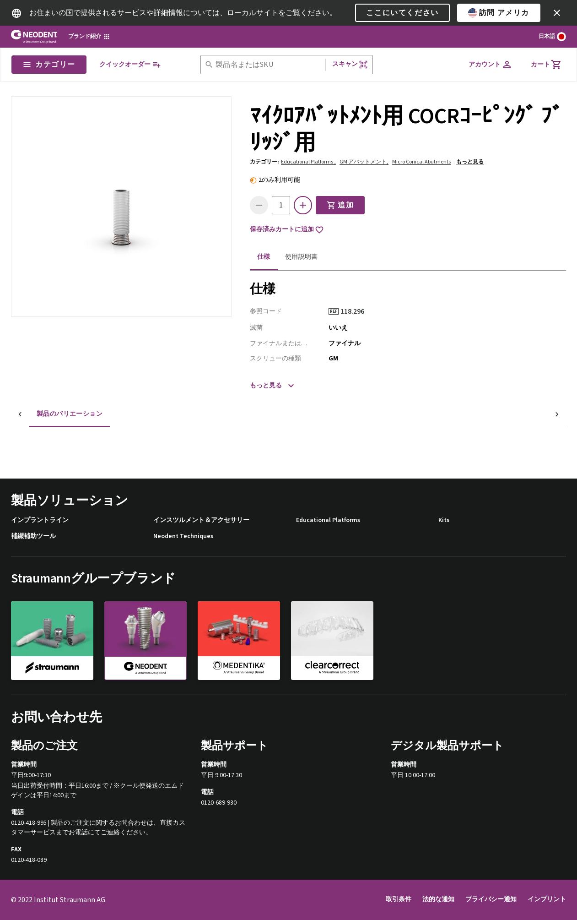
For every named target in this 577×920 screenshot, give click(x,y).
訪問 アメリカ (498, 13)
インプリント (547, 899)
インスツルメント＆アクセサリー (201, 520)
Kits (443, 520)
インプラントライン (40, 520)
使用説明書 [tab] (301, 256)
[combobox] (268, 65)
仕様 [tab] (263, 256)
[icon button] (557, 13)
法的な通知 (438, 899)
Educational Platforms (328, 520)
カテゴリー (48, 65)
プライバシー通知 (491, 899)
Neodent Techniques (183, 536)
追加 (340, 205)
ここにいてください (402, 13)
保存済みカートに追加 (287, 229)
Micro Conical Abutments (421, 162)
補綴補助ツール (33, 536)
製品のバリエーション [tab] (51, 414)
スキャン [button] (350, 64)
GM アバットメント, (364, 162)
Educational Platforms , (308, 162)
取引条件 (398, 899)
